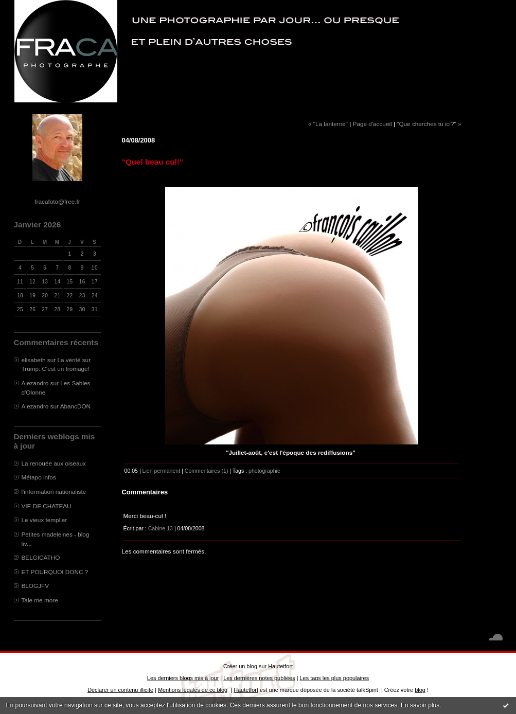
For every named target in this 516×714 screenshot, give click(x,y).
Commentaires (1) (206, 471)
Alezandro (35, 383)
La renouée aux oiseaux (54, 463)
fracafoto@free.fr (57, 201)
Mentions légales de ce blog (192, 690)
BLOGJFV (35, 585)
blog (420, 690)
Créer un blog (240, 666)
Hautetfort (280, 666)
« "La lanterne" (328, 123)
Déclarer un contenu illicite (120, 690)
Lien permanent (162, 471)
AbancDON (75, 406)
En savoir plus (420, 705)
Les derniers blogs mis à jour (183, 678)
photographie (264, 471)
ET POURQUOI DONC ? (55, 571)
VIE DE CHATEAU (47, 506)
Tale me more (40, 600)
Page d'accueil (372, 123)
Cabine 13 (160, 528)
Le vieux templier (44, 519)
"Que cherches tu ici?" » (429, 123)
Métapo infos (39, 477)
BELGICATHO (41, 557)
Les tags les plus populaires (334, 678)
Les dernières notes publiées (259, 678)
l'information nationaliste (54, 491)
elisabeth (34, 359)
